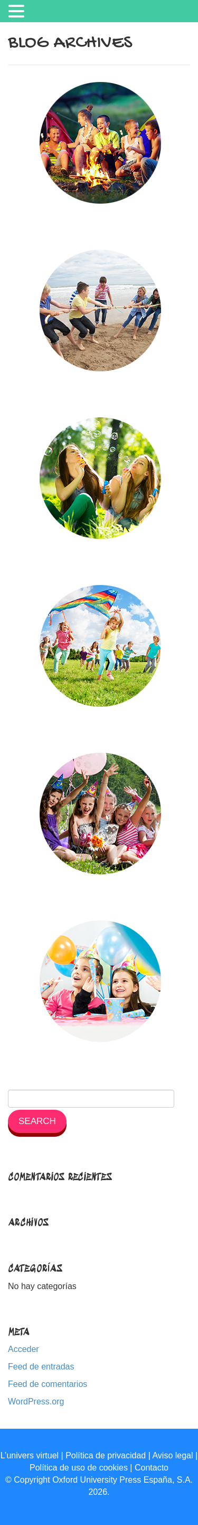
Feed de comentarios (47, 1384)
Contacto (151, 1467)
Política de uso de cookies (79, 1467)
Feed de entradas (41, 1366)
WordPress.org (36, 1401)
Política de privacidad (105, 1455)
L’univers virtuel (30, 1455)
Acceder (23, 1349)
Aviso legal (172, 1455)
